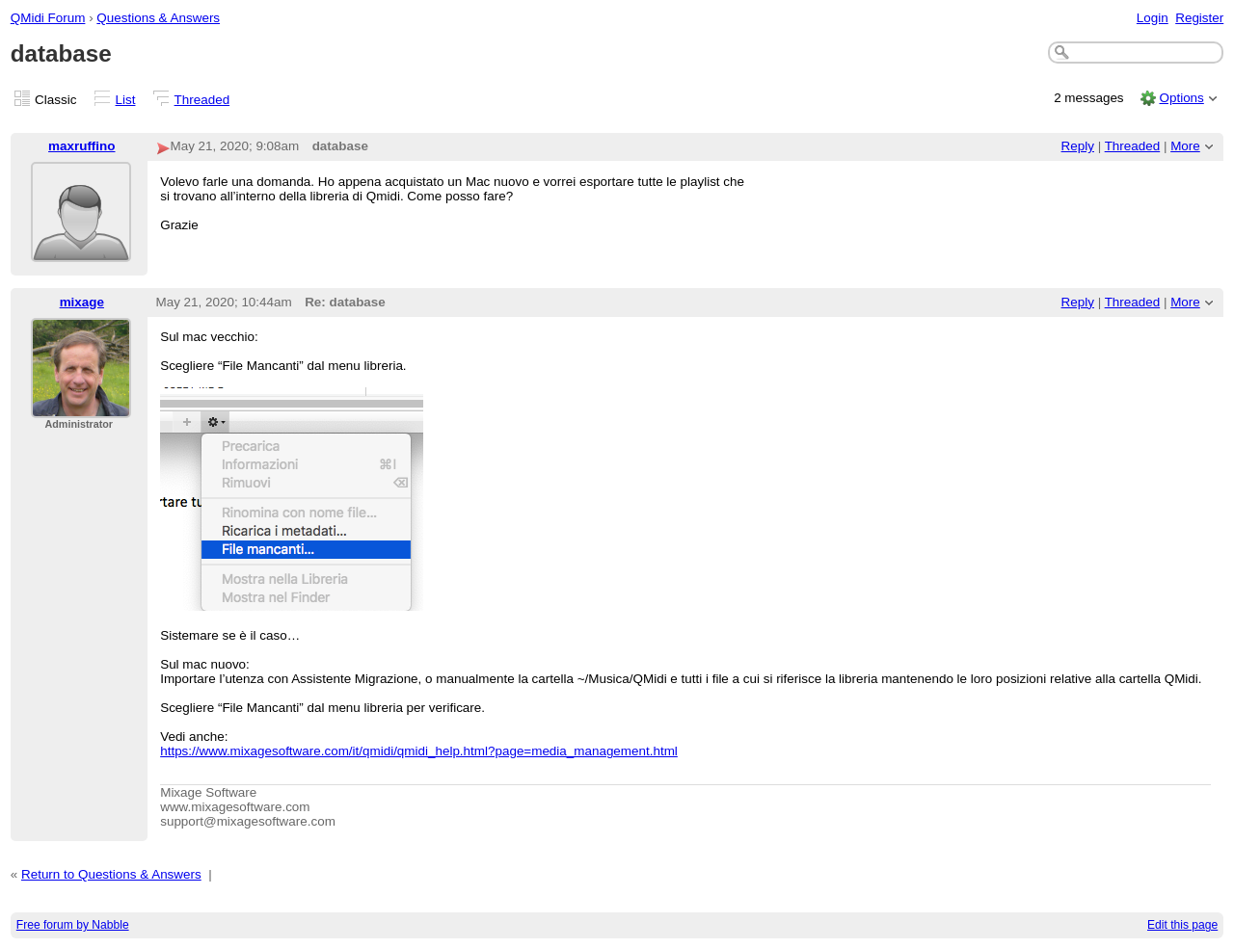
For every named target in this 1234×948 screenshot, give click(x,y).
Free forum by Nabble (72, 925)
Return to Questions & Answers (111, 874)
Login (1152, 18)
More (1185, 146)
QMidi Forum (48, 18)
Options (1181, 98)
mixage (82, 302)
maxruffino (81, 146)
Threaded (202, 99)
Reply (1077, 146)
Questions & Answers (158, 18)
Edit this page (1182, 925)
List (126, 99)
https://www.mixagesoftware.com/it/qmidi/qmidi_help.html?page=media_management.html (419, 751)
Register (1199, 18)
